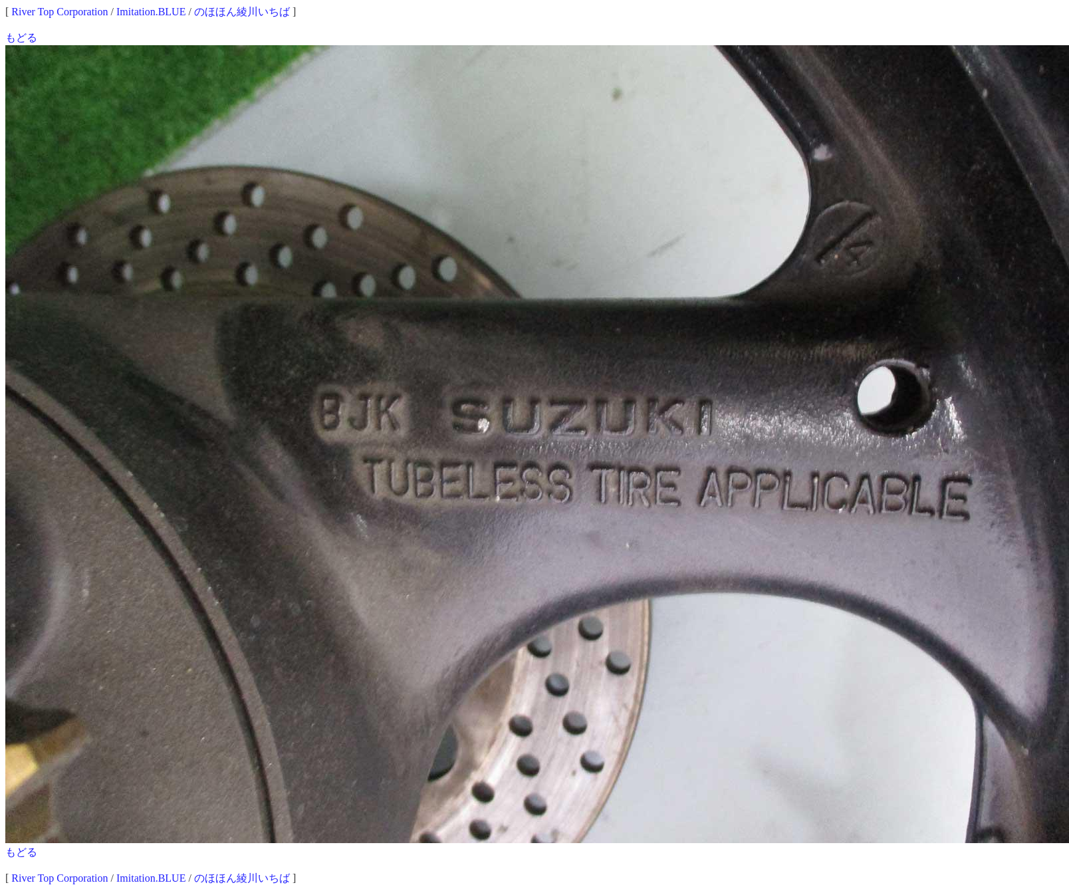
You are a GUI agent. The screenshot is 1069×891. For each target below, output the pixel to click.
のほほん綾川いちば (242, 11)
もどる (21, 37)
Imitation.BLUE (150, 11)
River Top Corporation (59, 11)
